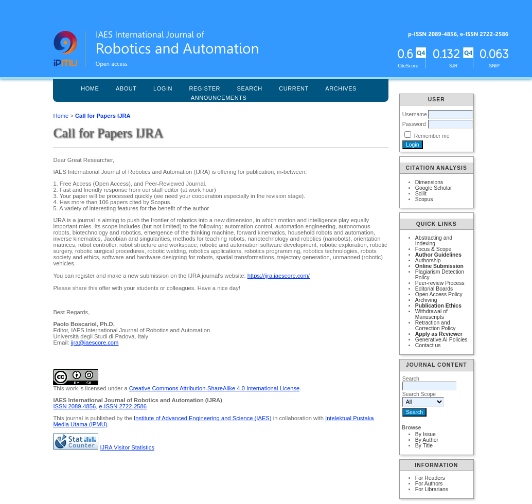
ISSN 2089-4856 (74, 406)
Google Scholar (433, 188)
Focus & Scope (433, 249)
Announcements (219, 98)
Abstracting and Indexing (433, 240)
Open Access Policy (439, 294)
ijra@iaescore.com (95, 342)
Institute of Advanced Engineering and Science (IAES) (202, 418)
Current (294, 88)
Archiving (426, 300)
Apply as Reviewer (439, 334)
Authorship (428, 260)
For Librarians (431, 489)
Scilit (421, 193)
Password (414, 124)
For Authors (429, 484)
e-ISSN (123, 406)
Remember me (432, 136)
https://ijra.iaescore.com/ (278, 276)
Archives (341, 88)
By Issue (425, 434)
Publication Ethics (438, 306)
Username (414, 114)
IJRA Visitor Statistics (127, 447)
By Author (426, 440)
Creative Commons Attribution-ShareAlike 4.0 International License (214, 388)
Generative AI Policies (441, 340)
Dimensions (429, 182)
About (126, 88)
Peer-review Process (440, 283)
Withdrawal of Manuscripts (431, 314)
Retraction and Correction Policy (435, 325)
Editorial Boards (434, 289)
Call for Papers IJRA (103, 116)
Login (162, 88)
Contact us (428, 345)
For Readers (430, 478)
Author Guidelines (438, 255)
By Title (424, 445)
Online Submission (439, 266)
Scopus (424, 199)
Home (90, 88)
